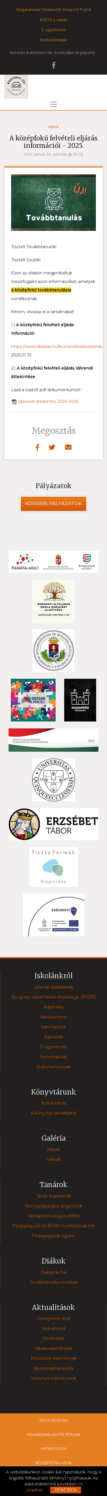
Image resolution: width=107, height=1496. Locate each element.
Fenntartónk (53, 1027)
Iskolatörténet (53, 1017)
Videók (53, 1159)
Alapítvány (53, 1007)
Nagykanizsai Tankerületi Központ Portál (53, 9)
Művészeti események (53, 1358)
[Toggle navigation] (54, 104)
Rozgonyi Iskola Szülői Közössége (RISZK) (53, 997)
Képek (53, 1149)
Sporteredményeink (54, 1368)
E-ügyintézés (54, 29)
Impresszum (53, 1448)
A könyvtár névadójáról (53, 1113)
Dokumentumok (53, 1066)
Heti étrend (53, 1328)
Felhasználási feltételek (53, 1434)
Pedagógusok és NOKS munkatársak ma (54, 1225)
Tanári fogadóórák (53, 1196)
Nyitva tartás (53, 1103)
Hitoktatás (53, 1338)
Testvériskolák (53, 1056)
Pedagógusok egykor (53, 1235)
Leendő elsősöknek (53, 987)
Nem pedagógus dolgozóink (53, 1205)
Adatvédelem (53, 1420)
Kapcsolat (53, 1037)
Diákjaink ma (53, 1272)
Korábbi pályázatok (53, 503)
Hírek (53, 127)
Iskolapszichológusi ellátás (54, 1215)
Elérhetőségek (53, 40)
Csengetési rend (53, 1318)
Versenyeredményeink (53, 1378)
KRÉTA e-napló (53, 19)
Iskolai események (53, 1348)
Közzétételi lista (53, 1462)
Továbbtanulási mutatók (54, 1282)
